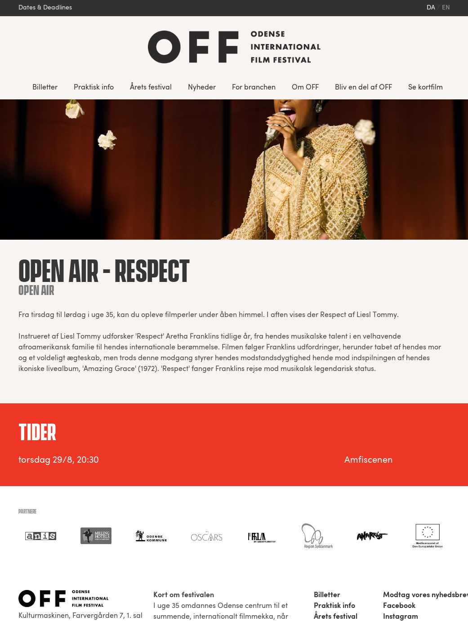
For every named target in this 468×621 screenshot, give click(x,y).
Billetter (45, 87)
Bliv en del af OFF (363, 87)
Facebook (399, 606)
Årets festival (151, 87)
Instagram (400, 617)
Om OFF (305, 87)
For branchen (254, 87)
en (446, 8)
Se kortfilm (425, 87)
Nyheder (202, 87)
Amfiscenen (368, 460)
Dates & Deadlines (45, 8)
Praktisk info (94, 87)
